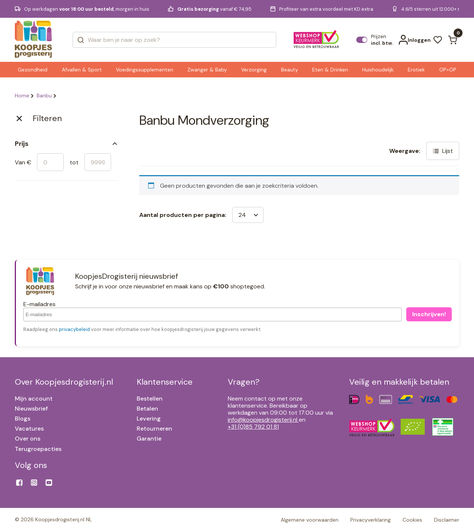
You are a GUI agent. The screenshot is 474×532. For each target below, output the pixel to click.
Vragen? (244, 382)
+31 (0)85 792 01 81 (253, 427)
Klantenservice (165, 382)
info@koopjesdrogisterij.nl (263, 420)
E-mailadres (39, 304)
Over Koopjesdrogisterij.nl (64, 382)
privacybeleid (74, 329)
